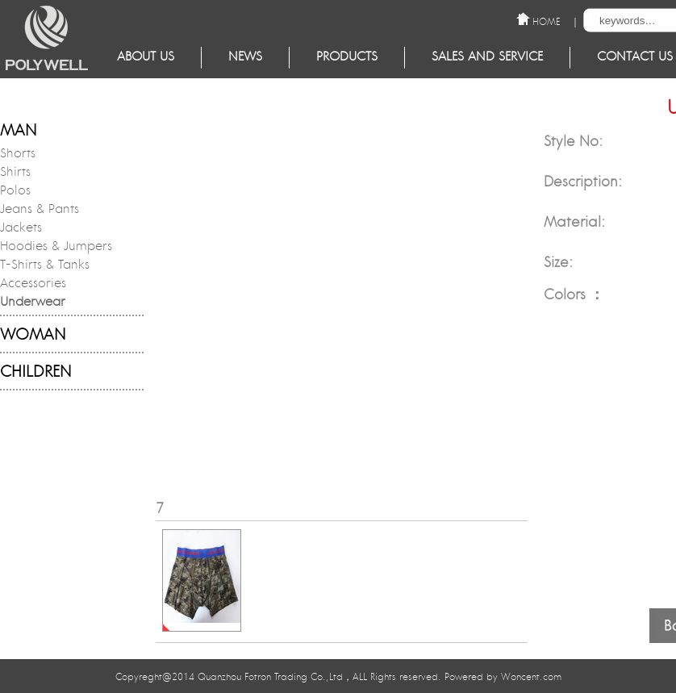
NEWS (245, 57)
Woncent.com (531, 678)
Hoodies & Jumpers (56, 247)
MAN (18, 132)
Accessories (33, 285)
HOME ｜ (556, 20)
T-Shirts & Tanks (45, 266)
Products (347, 57)
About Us (145, 57)
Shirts (15, 173)
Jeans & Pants (39, 210)
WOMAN (32, 336)
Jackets (21, 229)
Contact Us (635, 57)
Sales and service (487, 57)
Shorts (17, 155)
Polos (15, 192)
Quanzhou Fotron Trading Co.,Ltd (270, 678)
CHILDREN (35, 373)
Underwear (32, 303)
